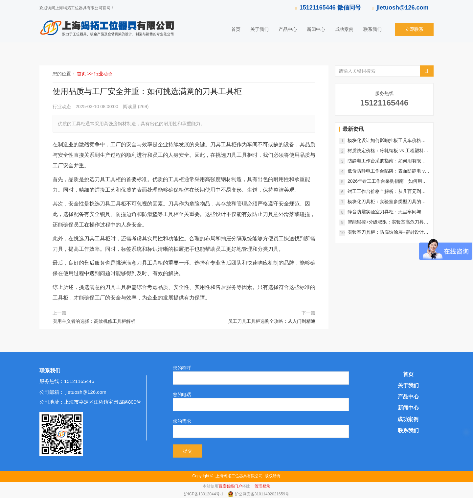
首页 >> (85, 73)
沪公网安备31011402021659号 (262, 494)
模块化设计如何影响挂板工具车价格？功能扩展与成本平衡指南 (387, 141)
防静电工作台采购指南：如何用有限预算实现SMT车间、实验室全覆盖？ (387, 161)
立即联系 (414, 29)
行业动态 (103, 73)
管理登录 (262, 486)
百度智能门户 (230, 486)
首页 (235, 29)
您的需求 (182, 421)
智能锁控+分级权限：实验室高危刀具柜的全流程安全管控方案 (388, 222)
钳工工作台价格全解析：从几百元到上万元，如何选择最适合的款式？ (387, 192)
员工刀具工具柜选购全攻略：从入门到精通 (271, 321)
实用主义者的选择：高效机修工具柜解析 (94, 321)
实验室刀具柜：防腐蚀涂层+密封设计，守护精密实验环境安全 (388, 232)
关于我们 (259, 29)
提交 (187, 451)
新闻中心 (316, 29)
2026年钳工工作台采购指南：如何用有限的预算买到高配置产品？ (387, 181)
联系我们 (372, 29)
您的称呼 (182, 367)
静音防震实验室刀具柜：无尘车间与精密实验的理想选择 (387, 212)
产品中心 (288, 29)
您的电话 (182, 394)
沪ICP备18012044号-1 (204, 494)
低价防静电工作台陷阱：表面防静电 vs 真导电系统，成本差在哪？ (387, 171)
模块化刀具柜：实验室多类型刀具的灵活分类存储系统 (387, 202)
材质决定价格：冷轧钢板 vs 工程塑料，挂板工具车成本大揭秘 (388, 151)
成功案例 (344, 29)
